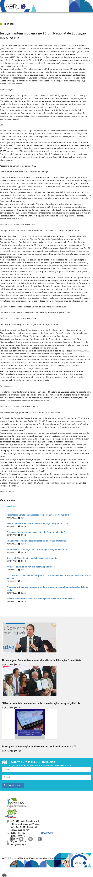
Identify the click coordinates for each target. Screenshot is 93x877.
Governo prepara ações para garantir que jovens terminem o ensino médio (40, 599)
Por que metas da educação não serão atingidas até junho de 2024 (37, 549)
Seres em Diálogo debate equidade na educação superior (32, 558)
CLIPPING (9, 24)
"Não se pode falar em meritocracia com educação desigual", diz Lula (37, 523)
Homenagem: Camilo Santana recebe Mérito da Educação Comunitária (38, 515)
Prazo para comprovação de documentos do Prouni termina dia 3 (36, 532)
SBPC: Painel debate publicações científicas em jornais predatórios (36, 541)
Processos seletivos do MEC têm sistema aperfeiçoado (31, 567)
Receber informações (13, 785)
